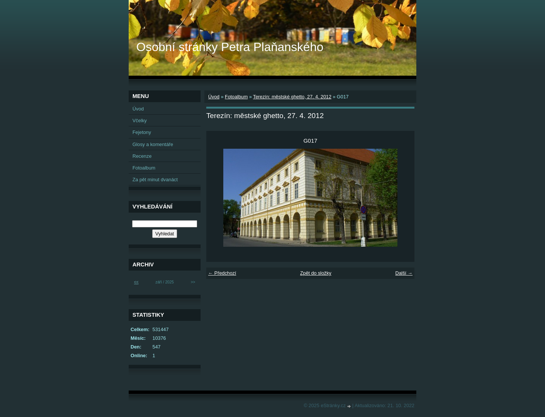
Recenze (142, 156)
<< (136, 282)
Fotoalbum (236, 97)
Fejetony (141, 132)
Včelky (139, 120)
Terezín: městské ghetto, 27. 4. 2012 (292, 97)
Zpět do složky (316, 273)
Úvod (214, 97)
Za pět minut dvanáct (155, 179)
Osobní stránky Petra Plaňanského (230, 47)
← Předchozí (222, 273)
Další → (404, 273)
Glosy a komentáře (152, 144)
